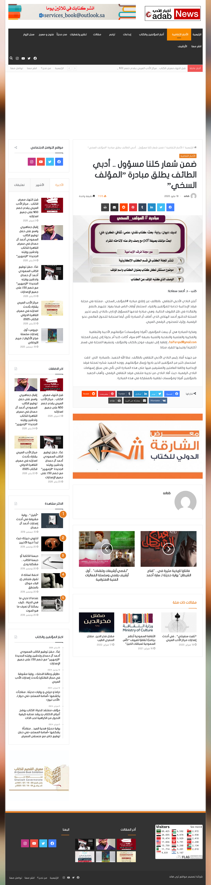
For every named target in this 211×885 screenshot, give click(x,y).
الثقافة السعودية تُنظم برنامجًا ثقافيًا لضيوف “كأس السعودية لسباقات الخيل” (139, 640)
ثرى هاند (174, 876)
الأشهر (40, 184)
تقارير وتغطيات (78, 34)
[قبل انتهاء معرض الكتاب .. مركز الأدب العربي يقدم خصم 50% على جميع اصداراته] (52, 205)
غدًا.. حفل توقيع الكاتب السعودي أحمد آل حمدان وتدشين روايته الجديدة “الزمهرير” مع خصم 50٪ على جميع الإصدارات (27, 279)
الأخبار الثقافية (180, 34)
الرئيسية (197, 34)
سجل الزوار (28, 34)
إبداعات (127, 34)
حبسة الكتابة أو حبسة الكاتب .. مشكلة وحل (29, 560)
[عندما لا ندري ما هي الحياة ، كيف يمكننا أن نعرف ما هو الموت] (52, 603)
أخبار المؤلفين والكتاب (151, 34)
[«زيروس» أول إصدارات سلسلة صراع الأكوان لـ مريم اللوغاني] (52, 335)
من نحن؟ (46, 68)
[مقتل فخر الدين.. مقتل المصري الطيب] (96, 622)
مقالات (97, 34)
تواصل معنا (16, 68)
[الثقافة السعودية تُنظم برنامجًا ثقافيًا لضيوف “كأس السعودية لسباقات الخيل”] (137, 622)
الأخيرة (59, 184)
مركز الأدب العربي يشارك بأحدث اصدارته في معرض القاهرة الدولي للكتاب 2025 (27, 311)
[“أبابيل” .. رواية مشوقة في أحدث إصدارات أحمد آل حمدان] (52, 520)
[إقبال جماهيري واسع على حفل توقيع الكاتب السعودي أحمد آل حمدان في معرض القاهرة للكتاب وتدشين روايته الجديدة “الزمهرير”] (52, 232)
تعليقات (19, 184)
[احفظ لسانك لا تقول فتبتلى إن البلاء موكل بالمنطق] (52, 580)
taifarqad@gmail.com (183, 342)
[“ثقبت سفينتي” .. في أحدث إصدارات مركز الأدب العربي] (179, 622)
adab (186, 196)
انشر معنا (196, 46)
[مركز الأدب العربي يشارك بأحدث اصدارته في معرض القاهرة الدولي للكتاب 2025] (52, 308)
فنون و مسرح (46, 34)
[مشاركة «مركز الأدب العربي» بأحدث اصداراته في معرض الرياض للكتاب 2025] (84, 856)
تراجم (112, 34)
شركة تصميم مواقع (191, 876)
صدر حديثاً (62, 34)
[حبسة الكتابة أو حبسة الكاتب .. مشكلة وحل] (52, 561)
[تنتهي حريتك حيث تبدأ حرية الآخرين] (52, 543)
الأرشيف (182, 46)
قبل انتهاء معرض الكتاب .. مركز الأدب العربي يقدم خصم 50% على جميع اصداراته (27, 208)
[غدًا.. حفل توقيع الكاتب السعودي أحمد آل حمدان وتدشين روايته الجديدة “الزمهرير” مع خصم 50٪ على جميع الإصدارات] (52, 272)
